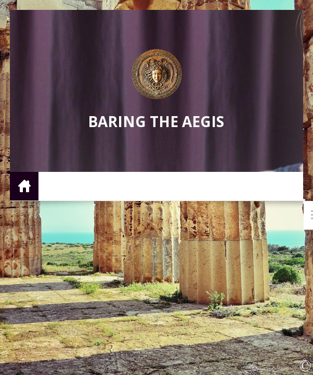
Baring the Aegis (156, 121)
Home (24, 185)
